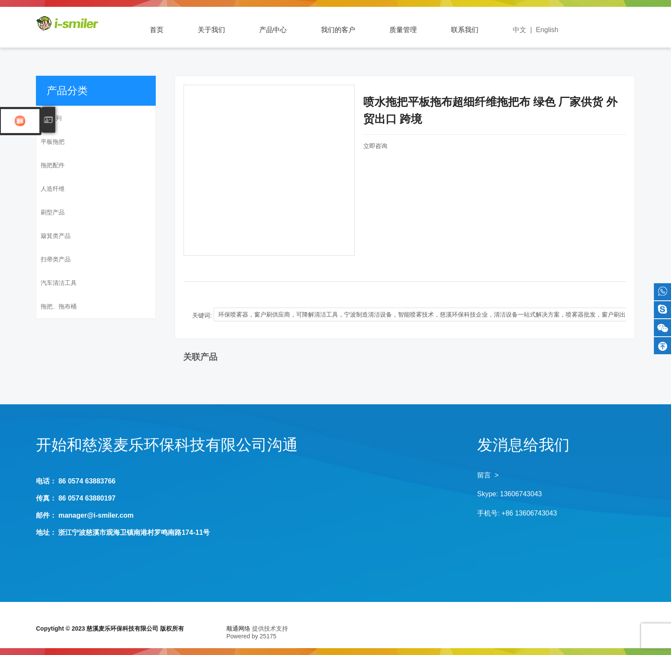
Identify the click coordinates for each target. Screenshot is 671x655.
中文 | (524, 29)
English (547, 29)
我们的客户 (338, 29)
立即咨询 (375, 145)
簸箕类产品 (56, 235)
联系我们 (464, 29)
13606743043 (521, 494)
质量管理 (403, 29)
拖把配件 (53, 165)
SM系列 (51, 118)
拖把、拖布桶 (59, 306)
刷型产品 (53, 212)
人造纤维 (53, 188)
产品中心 (273, 29)
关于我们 (211, 29)
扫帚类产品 (56, 259)
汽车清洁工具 (59, 282)
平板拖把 (53, 141)
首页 (156, 29)
